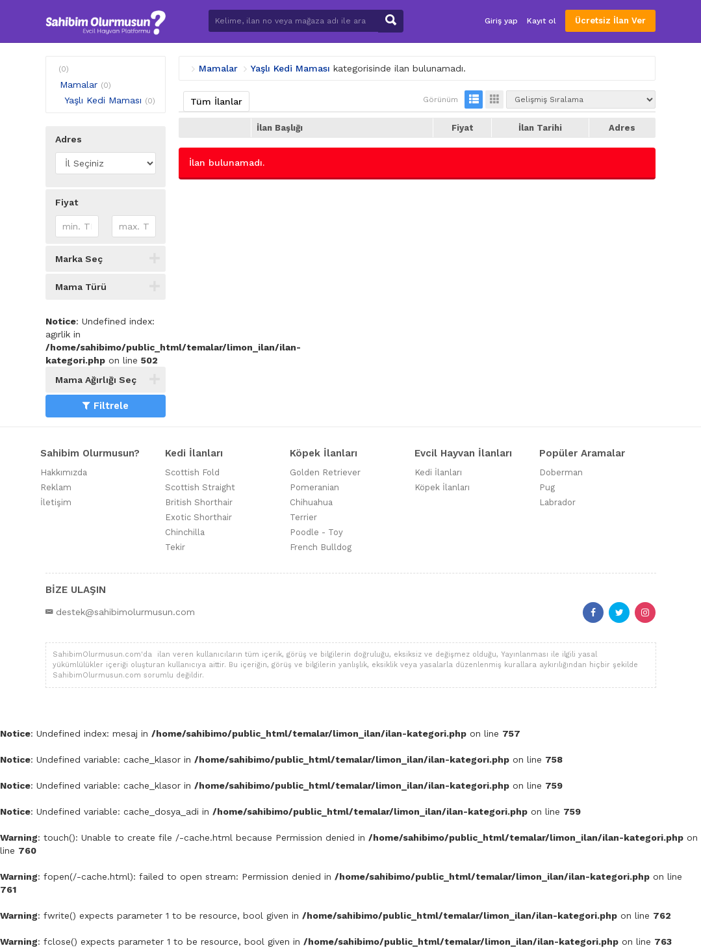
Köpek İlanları (442, 487)
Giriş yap (501, 20)
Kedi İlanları (438, 472)
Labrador (557, 502)
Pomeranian (314, 487)
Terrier (303, 517)
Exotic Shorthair (198, 517)
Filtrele (106, 406)
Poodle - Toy (316, 532)
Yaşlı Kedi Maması (103, 100)
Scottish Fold (192, 472)
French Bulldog (320, 547)
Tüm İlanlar (216, 101)
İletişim (55, 502)
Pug (547, 487)
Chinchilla (185, 532)
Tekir (175, 547)
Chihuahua (311, 502)
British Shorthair (199, 502)
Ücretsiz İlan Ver (610, 20)
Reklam (55, 487)
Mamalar (78, 84)
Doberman (561, 472)
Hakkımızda (63, 472)
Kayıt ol (541, 20)
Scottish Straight (200, 487)
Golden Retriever (325, 472)
